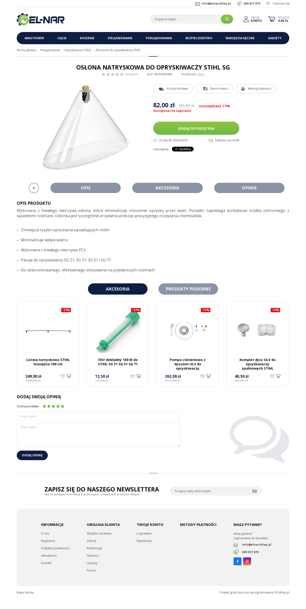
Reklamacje (94, 548)
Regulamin (48, 541)
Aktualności (49, 556)
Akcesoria (167, 188)
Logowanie (144, 533)
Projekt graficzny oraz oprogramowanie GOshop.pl (254, 592)
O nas (45, 533)
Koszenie (87, 38)
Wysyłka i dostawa (99, 533)
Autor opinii (28, 416)
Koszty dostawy (177, 88)
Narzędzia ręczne (240, 38)
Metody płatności (259, 88)
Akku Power (34, 38)
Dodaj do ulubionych (173, 140)
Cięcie (61, 38)
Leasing (92, 563)
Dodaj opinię (32, 455)
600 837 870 (252, 3)
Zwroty (91, 541)
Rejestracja (144, 541)
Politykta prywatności (55, 548)
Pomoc (91, 570)
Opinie (249, 188)
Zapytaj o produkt (227, 140)
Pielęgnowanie (120, 38)
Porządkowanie (159, 38)
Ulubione (279, 3)
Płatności (93, 556)
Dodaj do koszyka (196, 128)
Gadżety (274, 38)
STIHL (200, 74)
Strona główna (26, 50)
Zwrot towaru (219, 88)
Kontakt (46, 563)
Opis (86, 188)
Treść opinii (28, 427)
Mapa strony (25, 592)
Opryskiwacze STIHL (77, 50)
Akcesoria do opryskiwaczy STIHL (118, 50)
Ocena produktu (28, 406)
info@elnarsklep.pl (216, 3)
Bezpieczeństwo (199, 38)
